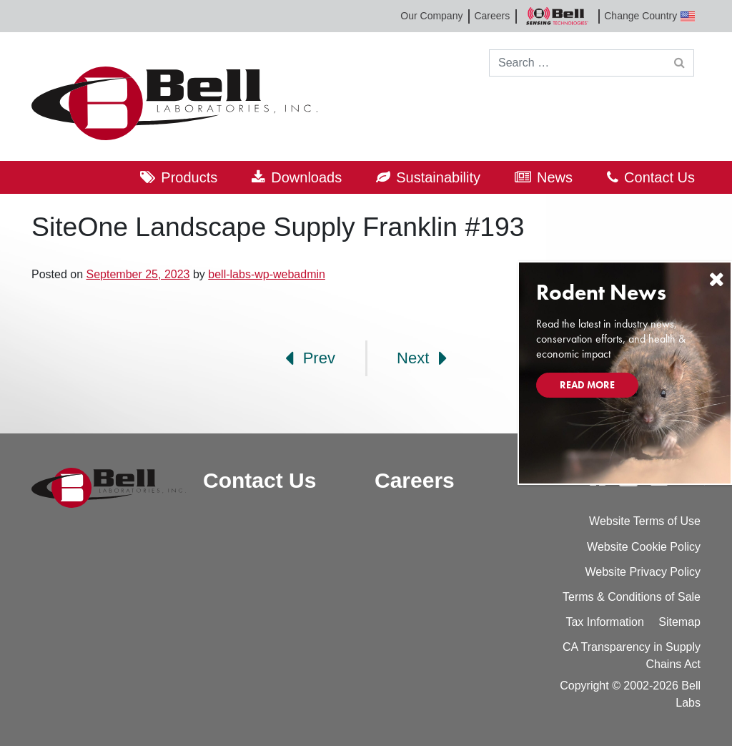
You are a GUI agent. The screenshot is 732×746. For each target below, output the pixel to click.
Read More (587, 384)
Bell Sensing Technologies (557, 16)
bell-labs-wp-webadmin (266, 274)
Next (422, 358)
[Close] (716, 279)
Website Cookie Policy (644, 547)
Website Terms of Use (645, 521)
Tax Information (604, 622)
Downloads (306, 177)
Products (189, 177)
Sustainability (438, 177)
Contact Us (659, 177)
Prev (310, 358)
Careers (492, 15)
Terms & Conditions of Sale (632, 597)
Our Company (431, 15)
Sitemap (679, 622)
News (555, 177)
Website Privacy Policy (643, 572)
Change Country (649, 16)
